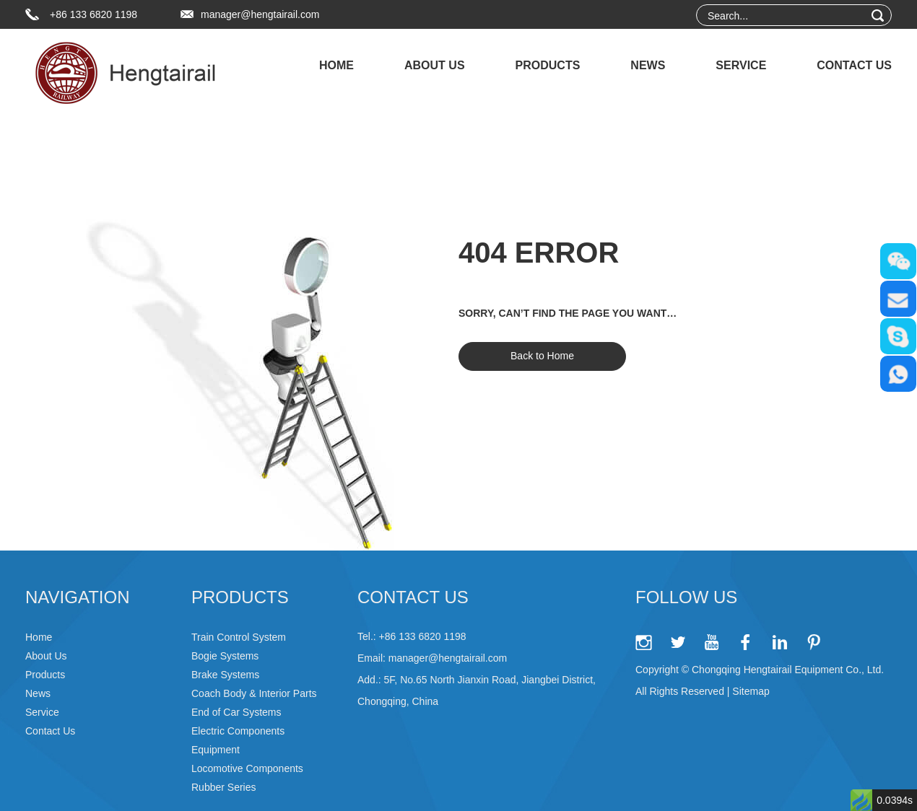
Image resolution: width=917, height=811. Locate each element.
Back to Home (542, 355)
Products (548, 65)
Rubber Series (223, 787)
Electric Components (237, 731)
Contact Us (854, 65)
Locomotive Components (247, 768)
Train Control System (238, 637)
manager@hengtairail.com (260, 14)
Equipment (215, 749)
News (647, 65)
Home (336, 65)
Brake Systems (225, 674)
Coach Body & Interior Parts (254, 693)
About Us (434, 65)
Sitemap (750, 691)
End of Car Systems (236, 712)
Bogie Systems (224, 656)
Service (741, 65)
